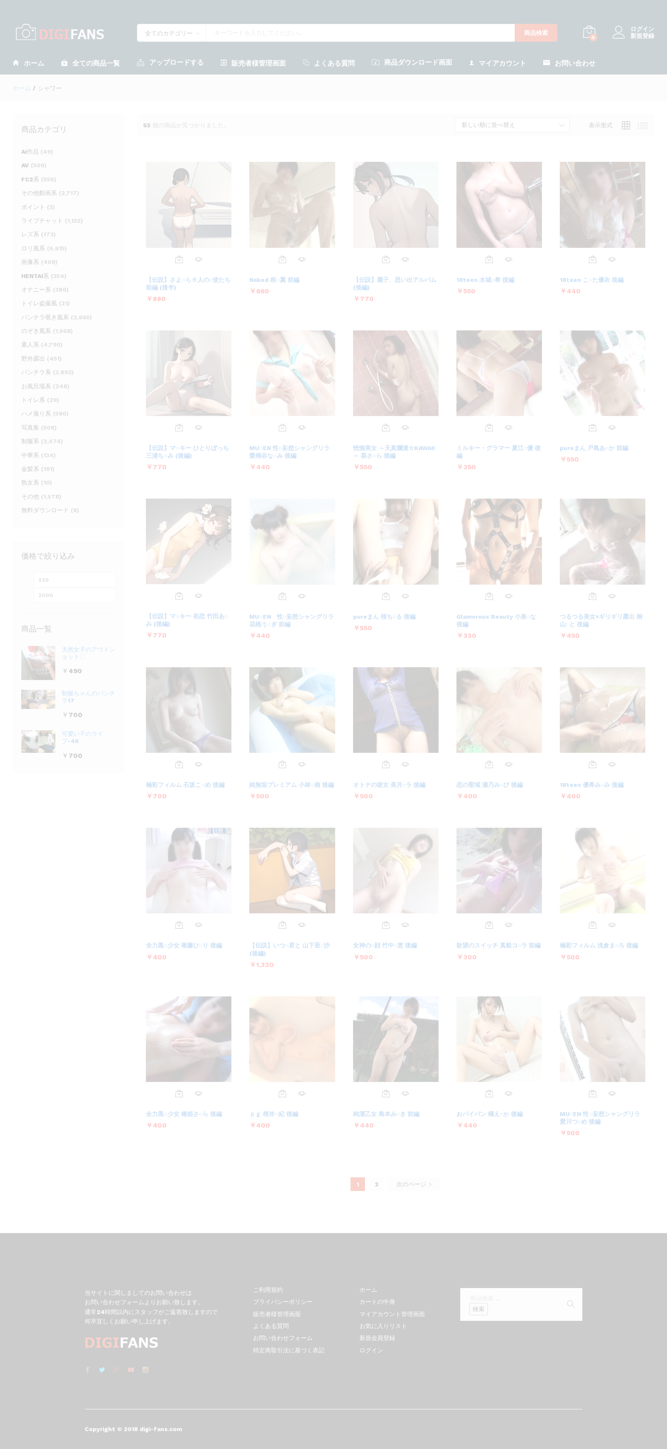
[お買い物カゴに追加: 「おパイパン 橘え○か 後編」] (489, 1093)
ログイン (633, 29)
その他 (30, 496)
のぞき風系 (36, 330)
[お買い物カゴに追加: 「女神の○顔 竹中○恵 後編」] (386, 925)
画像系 (30, 261)
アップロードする (170, 62)
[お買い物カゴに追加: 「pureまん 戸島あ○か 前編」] (592, 427)
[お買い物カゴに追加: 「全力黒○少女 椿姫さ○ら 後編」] (179, 1093)
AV (25, 165)
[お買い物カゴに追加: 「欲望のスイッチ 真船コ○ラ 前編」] (489, 925)
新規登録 (642, 35)
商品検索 (536, 32)
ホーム (28, 63)
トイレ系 (33, 399)
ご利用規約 (268, 1289)
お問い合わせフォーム (283, 1337)
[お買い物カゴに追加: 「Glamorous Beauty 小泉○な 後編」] (489, 596)
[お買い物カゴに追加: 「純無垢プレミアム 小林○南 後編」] (282, 764)
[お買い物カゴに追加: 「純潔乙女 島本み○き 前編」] (386, 1093)
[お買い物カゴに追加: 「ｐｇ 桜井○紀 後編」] (282, 1093)
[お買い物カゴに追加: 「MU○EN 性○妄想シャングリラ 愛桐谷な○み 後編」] (282, 427)
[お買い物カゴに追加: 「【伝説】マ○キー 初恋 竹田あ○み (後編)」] (179, 595)
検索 (479, 1309)
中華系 (30, 455)
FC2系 (30, 179)
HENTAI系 (35, 276)
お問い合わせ (569, 63)
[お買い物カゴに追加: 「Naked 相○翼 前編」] (282, 259)
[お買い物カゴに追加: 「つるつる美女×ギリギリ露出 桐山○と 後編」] (592, 596)
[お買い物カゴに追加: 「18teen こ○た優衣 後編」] (592, 259)
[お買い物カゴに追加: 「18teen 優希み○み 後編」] (592, 764)
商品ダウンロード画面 (412, 62)
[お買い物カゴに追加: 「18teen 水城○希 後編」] (489, 259)
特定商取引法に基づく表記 (289, 1350)
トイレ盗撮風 (39, 303)
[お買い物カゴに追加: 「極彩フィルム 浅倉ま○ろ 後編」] (592, 925)
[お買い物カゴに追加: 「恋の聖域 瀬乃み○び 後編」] (489, 764)
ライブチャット (42, 220)
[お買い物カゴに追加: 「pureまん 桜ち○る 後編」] (386, 596)
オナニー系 (36, 289)
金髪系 (30, 468)
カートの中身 (377, 1301)
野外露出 (33, 358)
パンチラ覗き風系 (45, 317)
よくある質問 (329, 63)
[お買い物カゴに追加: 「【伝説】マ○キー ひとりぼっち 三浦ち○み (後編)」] (179, 427)
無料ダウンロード (45, 510)
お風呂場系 (36, 386)
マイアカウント (497, 63)
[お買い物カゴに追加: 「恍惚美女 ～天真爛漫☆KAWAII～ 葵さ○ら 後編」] (386, 427)
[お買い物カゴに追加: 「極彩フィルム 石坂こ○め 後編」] (179, 764)
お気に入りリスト (383, 1326)
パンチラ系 (36, 372)
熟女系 (30, 482)
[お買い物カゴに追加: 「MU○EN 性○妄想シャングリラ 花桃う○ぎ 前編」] (282, 596)
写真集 (30, 427)
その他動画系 (39, 192)
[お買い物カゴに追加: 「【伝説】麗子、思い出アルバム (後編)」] (386, 259)
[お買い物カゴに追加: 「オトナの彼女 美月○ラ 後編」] (386, 764)
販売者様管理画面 (253, 63)
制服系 (30, 441)
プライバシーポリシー (283, 1301)
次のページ (414, 1184)
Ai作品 (30, 151)
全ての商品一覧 (90, 63)
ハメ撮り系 (36, 413)
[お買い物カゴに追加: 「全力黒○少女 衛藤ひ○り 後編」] (179, 925)
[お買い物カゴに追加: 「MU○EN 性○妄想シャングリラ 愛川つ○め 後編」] (592, 1093)
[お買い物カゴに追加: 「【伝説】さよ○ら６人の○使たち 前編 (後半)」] (179, 259)
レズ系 (30, 234)
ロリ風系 (33, 248)
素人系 (30, 344)
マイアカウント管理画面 (392, 1314)
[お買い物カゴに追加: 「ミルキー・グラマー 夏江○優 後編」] (489, 427)
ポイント (33, 207)
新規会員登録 (377, 1337)
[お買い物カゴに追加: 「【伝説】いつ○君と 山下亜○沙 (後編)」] (282, 925)
